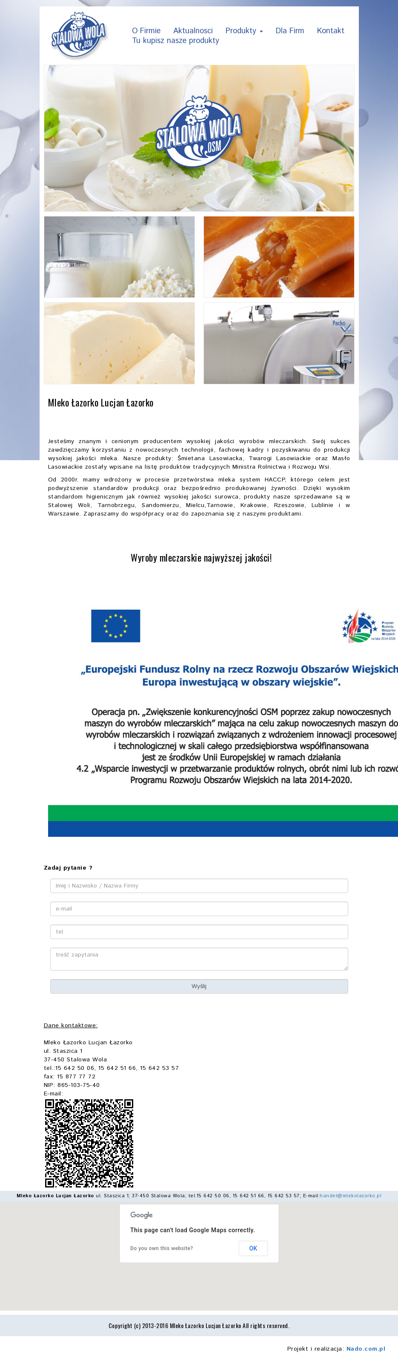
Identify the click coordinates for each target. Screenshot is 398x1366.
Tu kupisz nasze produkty (175, 41)
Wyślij (199, 986)
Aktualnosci (193, 32)
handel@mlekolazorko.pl (350, 1196)
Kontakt (330, 32)
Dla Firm (290, 32)
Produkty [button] (244, 32)
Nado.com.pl (366, 1349)
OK (253, 1248)
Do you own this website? (161, 1248)
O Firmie (146, 32)
